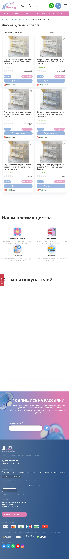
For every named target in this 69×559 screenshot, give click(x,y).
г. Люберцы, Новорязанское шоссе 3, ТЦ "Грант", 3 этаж (22, 486)
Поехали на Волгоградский (11, 476)
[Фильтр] (2, 280)
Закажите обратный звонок (14, 514)
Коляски (15, 14)
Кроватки (28, 14)
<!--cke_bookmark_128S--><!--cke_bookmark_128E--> (34, 334)
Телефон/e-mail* (16, 423)
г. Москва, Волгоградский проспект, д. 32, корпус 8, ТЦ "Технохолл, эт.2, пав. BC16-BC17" (33, 472)
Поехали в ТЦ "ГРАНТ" (9, 490)
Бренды (5, 14)
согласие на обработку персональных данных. (49, 411)
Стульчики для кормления (47, 14)
